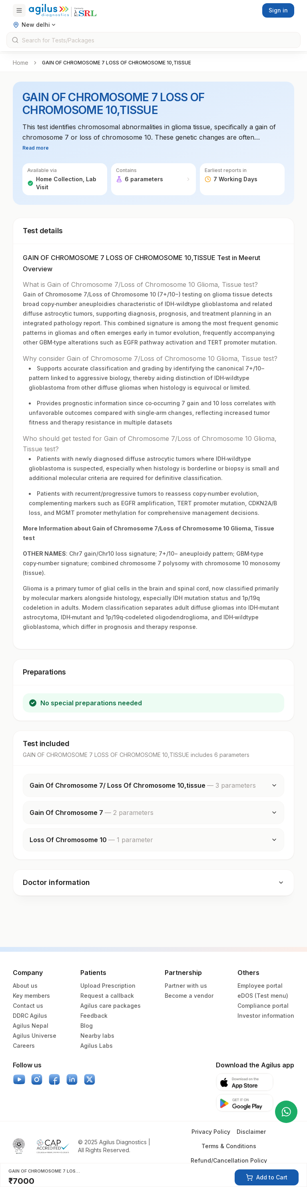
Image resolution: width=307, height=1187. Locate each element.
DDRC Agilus (30, 1015)
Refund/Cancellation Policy (229, 1160)
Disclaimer (251, 1131)
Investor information (265, 1015)
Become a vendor (189, 995)
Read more (35, 148)
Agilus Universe (34, 1035)
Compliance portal (263, 1005)
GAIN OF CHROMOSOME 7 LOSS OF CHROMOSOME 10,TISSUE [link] (116, 63)
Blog (86, 1025)
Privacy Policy (210, 1131)
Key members (31, 995)
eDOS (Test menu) (262, 995)
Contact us (28, 1005)
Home (20, 62)
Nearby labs (97, 1035)
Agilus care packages (110, 1005)
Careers (24, 1045)
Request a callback (107, 995)
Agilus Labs (96, 1045)
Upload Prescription (108, 985)
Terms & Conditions (228, 1146)
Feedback (94, 1015)
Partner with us (186, 985)
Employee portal (260, 985)
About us (25, 985)
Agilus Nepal (30, 1025)
